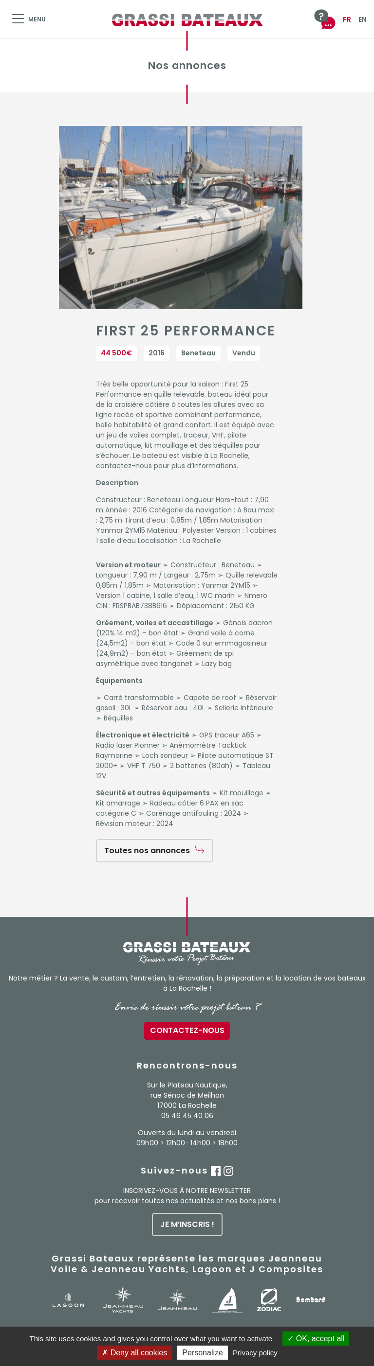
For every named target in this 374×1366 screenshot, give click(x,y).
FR (347, 19)
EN (362, 19)
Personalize (202, 1352)
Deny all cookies (134, 1352)
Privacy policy (255, 1352)
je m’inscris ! (187, 1224)
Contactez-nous (187, 1030)
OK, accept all (315, 1338)
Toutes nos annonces (147, 850)
